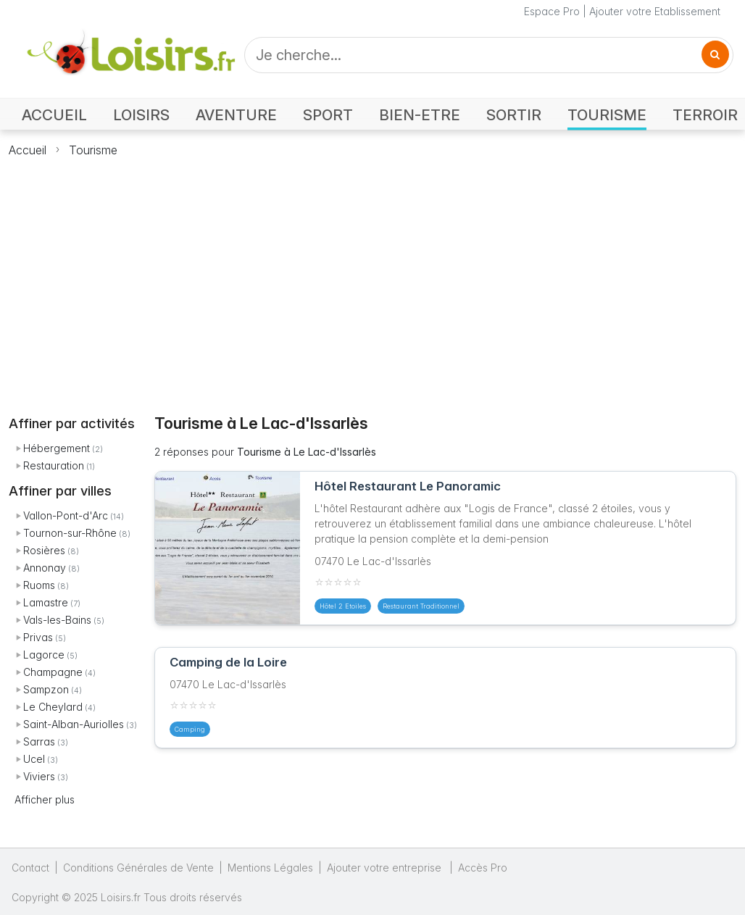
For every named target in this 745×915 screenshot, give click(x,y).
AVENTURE (236, 115)
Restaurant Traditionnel (421, 606)
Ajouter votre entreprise (385, 867)
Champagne (53, 672)
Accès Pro (482, 867)
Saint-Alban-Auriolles (73, 724)
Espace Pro (552, 11)
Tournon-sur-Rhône (70, 533)
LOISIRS (141, 115)
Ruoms (39, 585)
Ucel (34, 759)
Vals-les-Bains (57, 620)
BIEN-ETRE (419, 115)
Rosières (44, 550)
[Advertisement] (372, 277)
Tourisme (93, 150)
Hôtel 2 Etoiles (343, 606)
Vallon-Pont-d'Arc (65, 515)
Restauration (53, 465)
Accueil (27, 150)
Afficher (44, 799)
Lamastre (45, 602)
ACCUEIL (54, 115)
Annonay (44, 567)
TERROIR (705, 115)
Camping (190, 729)
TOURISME (606, 115)
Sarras (39, 741)
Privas (38, 637)
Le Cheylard (53, 707)
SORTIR (513, 115)
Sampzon (46, 689)
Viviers (39, 776)
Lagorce (43, 654)
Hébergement (56, 448)
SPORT (328, 115)
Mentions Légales (270, 867)
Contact (30, 867)
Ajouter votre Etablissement (654, 11)
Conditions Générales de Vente (138, 867)
